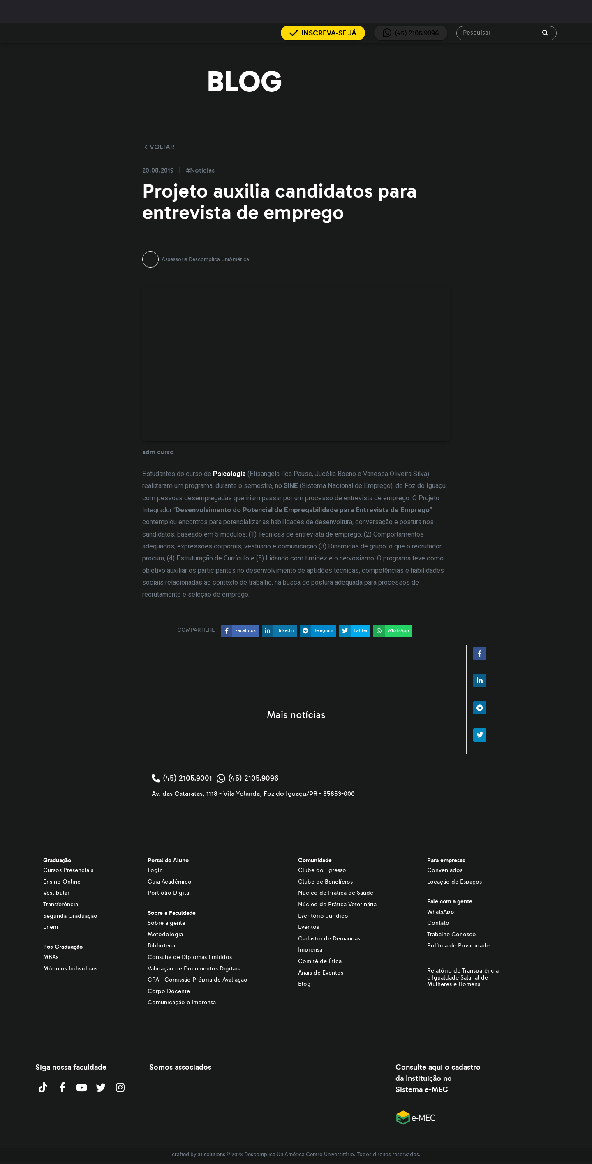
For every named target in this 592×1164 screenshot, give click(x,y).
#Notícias (200, 170)
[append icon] (545, 33)
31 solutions (211, 1154)
